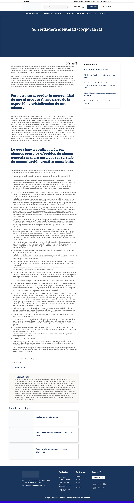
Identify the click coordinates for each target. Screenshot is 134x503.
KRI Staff (78, 488)
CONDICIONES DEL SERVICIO (65, 492)
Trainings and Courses (33, 13)
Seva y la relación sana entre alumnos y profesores (52, 450)
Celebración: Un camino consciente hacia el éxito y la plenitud (101, 102)
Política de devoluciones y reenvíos (63, 486)
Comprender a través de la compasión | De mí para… (54, 434)
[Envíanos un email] (27, 1)
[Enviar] (67, 7)
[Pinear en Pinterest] (76, 63)
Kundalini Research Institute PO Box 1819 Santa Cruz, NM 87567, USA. (37, 481)
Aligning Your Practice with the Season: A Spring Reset (99, 76)
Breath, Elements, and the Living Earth (96, 69)
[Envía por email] (73, 63)
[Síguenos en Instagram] (25, 1)
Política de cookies (64, 482)
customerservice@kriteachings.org (34, 485)
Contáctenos (63, 477)
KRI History (79, 479)
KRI (94, 13)
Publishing (59, 13)
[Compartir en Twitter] (69, 63)
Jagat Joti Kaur (20, 367)
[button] (78, 7)
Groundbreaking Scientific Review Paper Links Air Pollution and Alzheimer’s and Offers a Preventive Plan (100, 85)
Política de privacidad (65, 480)
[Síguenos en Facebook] (23, 1)
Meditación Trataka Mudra (47, 417)
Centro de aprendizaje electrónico (78, 13)
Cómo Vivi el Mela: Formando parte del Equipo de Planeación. (100, 94)
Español (109, 7)
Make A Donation (92, 7)
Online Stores (104, 13)
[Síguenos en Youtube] (28, 1)
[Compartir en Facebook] (66, 63)
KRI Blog (78, 482)
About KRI (79, 477)
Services (78, 485)
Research (48, 13)
